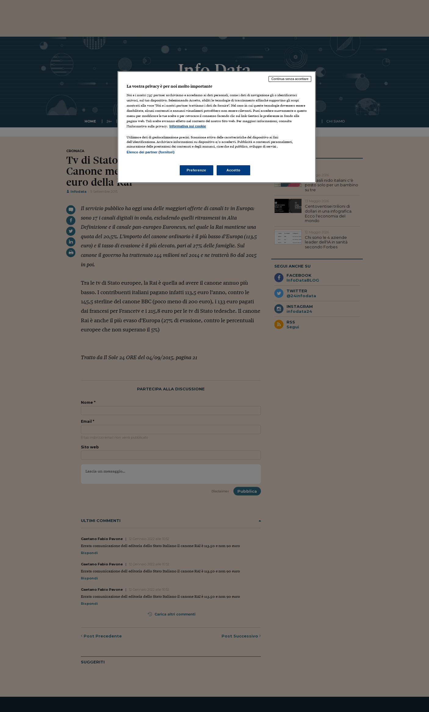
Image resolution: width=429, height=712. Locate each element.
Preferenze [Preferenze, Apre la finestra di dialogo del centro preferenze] (196, 170)
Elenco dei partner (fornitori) (151, 152)
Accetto (233, 170)
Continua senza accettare (289, 79)
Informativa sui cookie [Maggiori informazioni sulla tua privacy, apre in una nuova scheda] (187, 126)
